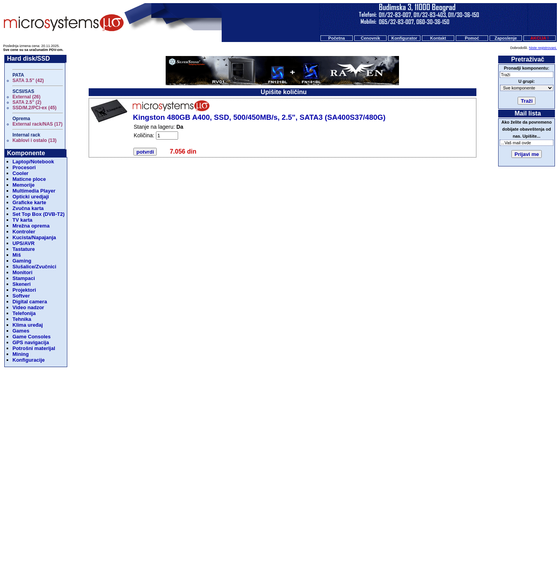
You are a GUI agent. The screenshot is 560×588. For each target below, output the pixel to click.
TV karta (22, 220)
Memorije (23, 185)
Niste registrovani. (543, 48)
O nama (307, 548)
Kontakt (438, 38)
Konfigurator (404, 38)
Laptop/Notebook (33, 161)
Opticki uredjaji (30, 197)
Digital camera (29, 301)
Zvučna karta (28, 208)
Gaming (21, 261)
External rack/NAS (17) (37, 124)
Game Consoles (31, 337)
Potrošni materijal (33, 348)
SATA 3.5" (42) (28, 80)
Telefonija (24, 313)
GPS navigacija (30, 342)
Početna (336, 38)
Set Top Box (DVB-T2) (38, 214)
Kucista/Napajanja (34, 237)
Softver (21, 296)
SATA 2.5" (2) (26, 102)
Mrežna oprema (30, 226)
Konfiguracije (28, 360)
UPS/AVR (23, 243)
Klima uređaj (27, 325)
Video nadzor (28, 307)
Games (20, 331)
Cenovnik (370, 38)
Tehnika (21, 319)
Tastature (23, 249)
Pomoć (472, 38)
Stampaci (23, 278)
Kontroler (23, 231)
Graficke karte (29, 202)
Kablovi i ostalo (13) (34, 140)
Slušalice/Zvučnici (34, 267)
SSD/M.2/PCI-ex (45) (34, 107)
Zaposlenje (506, 38)
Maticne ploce (29, 179)
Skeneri (21, 284)
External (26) (26, 97)
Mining (20, 354)
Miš (16, 255)
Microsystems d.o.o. (286, 563)
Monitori (22, 272)
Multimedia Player (34, 191)
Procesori (24, 167)
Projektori (24, 290)
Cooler (20, 173)
